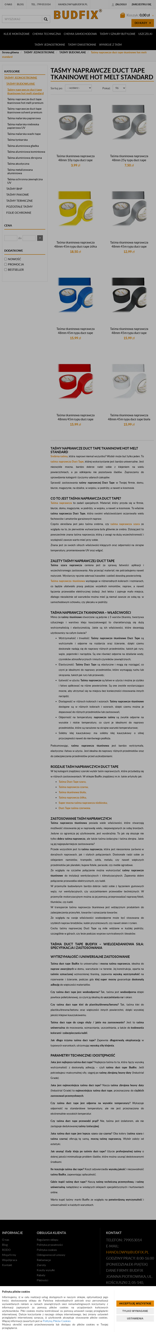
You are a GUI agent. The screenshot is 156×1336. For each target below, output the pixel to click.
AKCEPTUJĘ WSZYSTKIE (135, 1303)
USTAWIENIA (135, 1318)
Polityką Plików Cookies (57, 1321)
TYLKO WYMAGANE (135, 1310)
